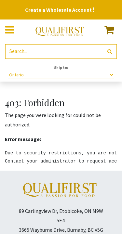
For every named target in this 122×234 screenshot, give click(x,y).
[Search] (109, 51)
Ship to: (61, 67)
